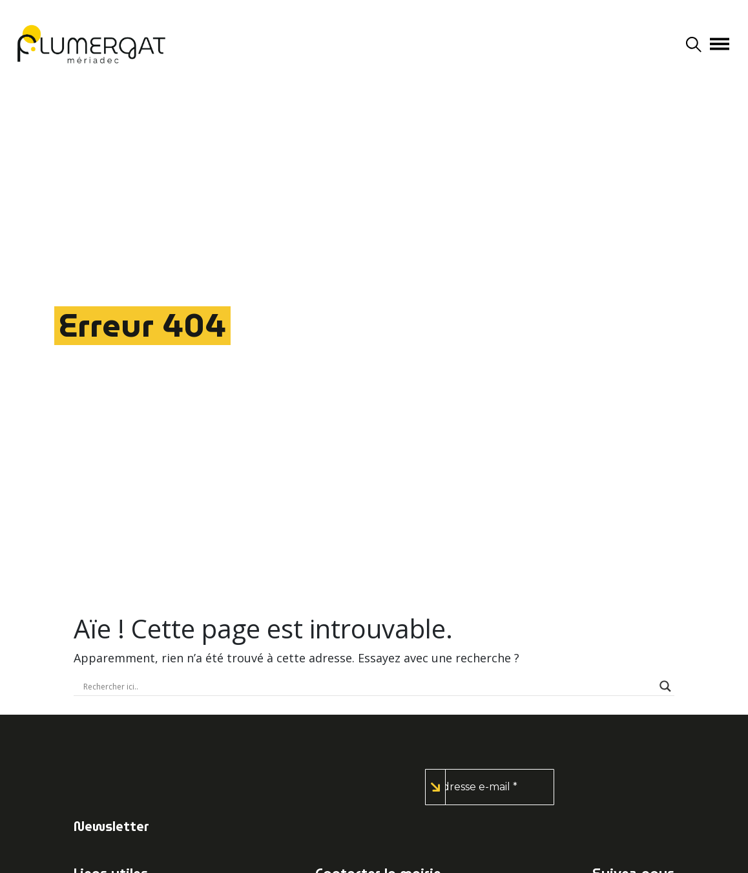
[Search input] (368, 686)
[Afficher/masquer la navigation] (719, 44)
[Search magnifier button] (665, 686)
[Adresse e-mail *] (489, 787)
